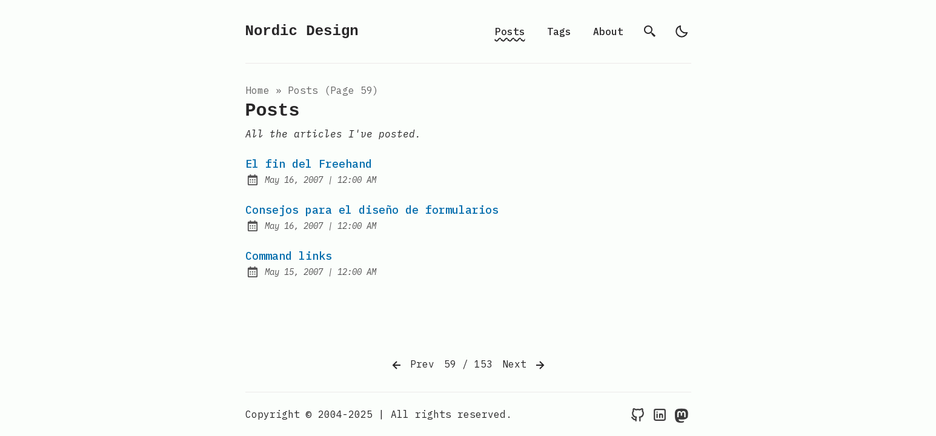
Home (257, 90)
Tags (559, 31)
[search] (650, 31)
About (608, 31)
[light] (681, 31)
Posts (510, 31)
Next (524, 365)
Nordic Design (302, 31)
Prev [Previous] (412, 365)
